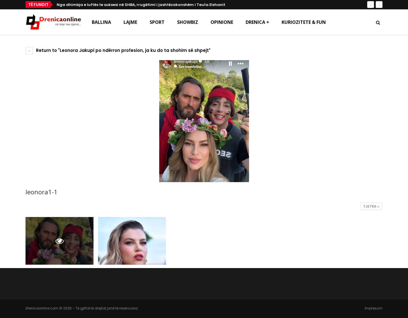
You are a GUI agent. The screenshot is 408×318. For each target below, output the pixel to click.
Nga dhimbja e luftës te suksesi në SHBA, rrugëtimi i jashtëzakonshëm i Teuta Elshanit (141, 4)
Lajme (130, 22)
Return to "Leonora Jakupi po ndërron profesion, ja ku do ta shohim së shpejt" (118, 50)
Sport (157, 22)
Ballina (101, 22)
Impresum (373, 308)
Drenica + (257, 22)
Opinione (222, 22)
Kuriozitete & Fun (304, 22)
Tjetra (371, 206)
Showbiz (187, 22)
